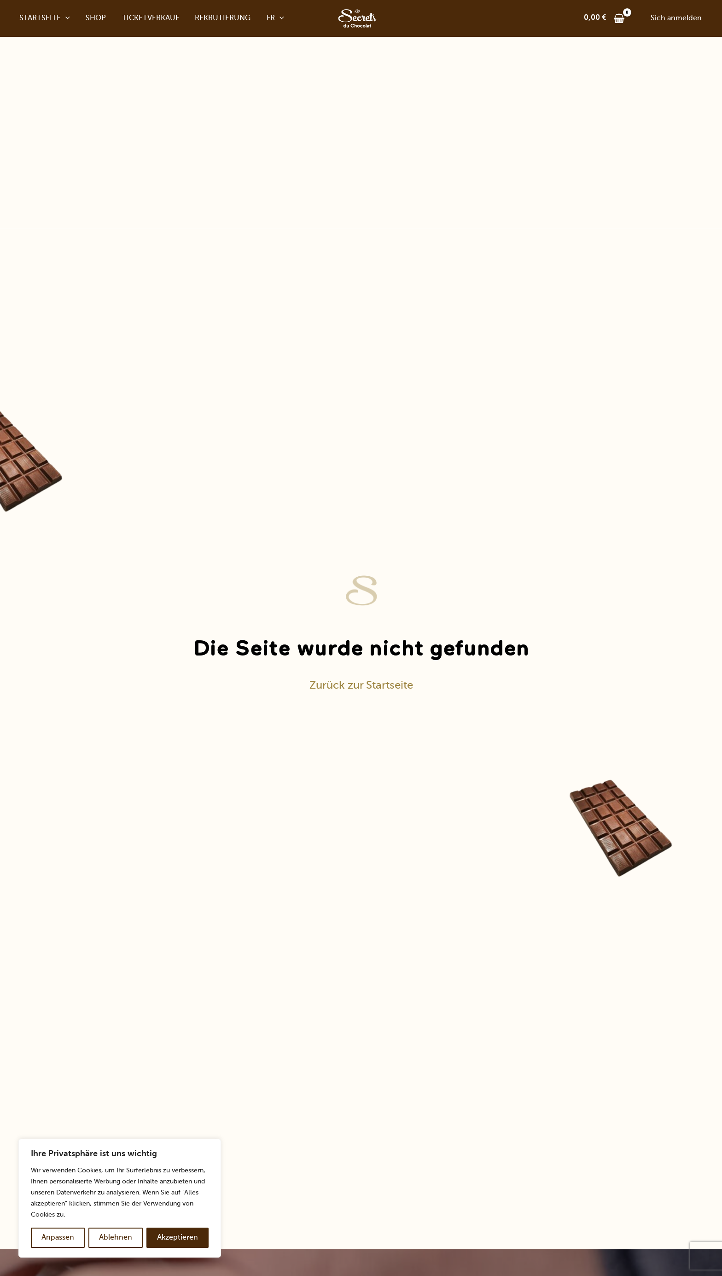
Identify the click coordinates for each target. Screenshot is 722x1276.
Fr (267, 18)
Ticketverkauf (145, 18)
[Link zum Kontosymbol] (676, 18)
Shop (92, 18)
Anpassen (57, 1237)
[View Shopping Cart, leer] (604, 18)
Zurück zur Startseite (361, 685)
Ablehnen (115, 1237)
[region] (119, 1198)
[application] (62, 18)
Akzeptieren (177, 1237)
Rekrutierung (216, 18)
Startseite (41, 18)
